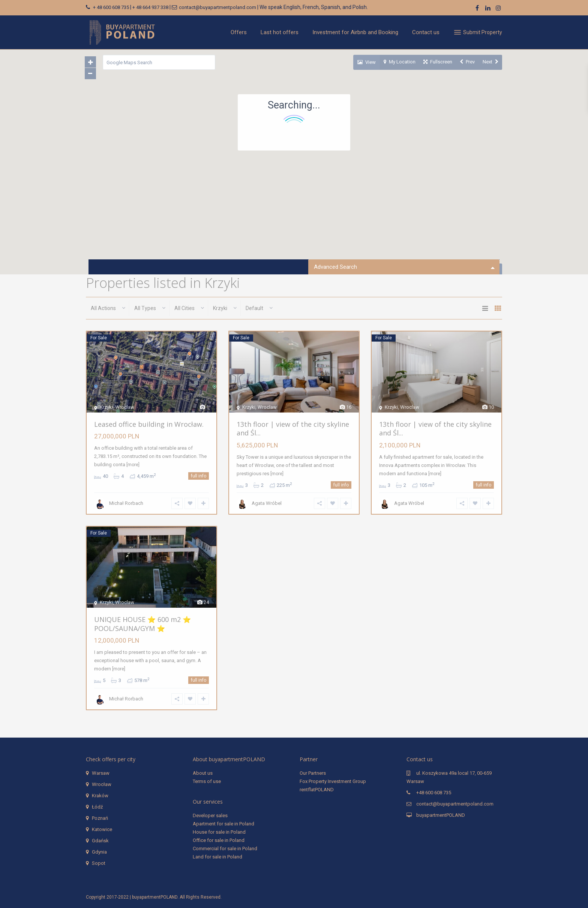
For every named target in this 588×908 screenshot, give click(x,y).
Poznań (100, 818)
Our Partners (313, 772)
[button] (249, 214)
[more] (132, 465)
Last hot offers (279, 32)
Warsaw (101, 772)
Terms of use (207, 781)
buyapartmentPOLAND (440, 815)
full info (199, 476)
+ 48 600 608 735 (111, 7)
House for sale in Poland (219, 831)
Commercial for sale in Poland (225, 848)
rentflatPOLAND (317, 789)
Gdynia (99, 851)
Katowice (102, 829)
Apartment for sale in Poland (223, 823)
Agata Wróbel (266, 503)
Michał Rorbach (126, 503)
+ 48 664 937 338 (150, 7)
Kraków (100, 795)
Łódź (97, 806)
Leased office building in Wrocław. (148, 424)
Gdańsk (100, 840)
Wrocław (101, 784)
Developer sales (210, 815)
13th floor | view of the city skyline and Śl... (292, 428)
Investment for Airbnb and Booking (355, 32)
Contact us (426, 32)
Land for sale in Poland (217, 856)
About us (203, 772)
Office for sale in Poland (218, 840)
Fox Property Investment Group (333, 781)
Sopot (98, 863)
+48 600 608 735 (433, 792)
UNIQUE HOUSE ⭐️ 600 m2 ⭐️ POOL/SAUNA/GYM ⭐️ (142, 623)
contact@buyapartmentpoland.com (217, 7)
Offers (239, 32)
